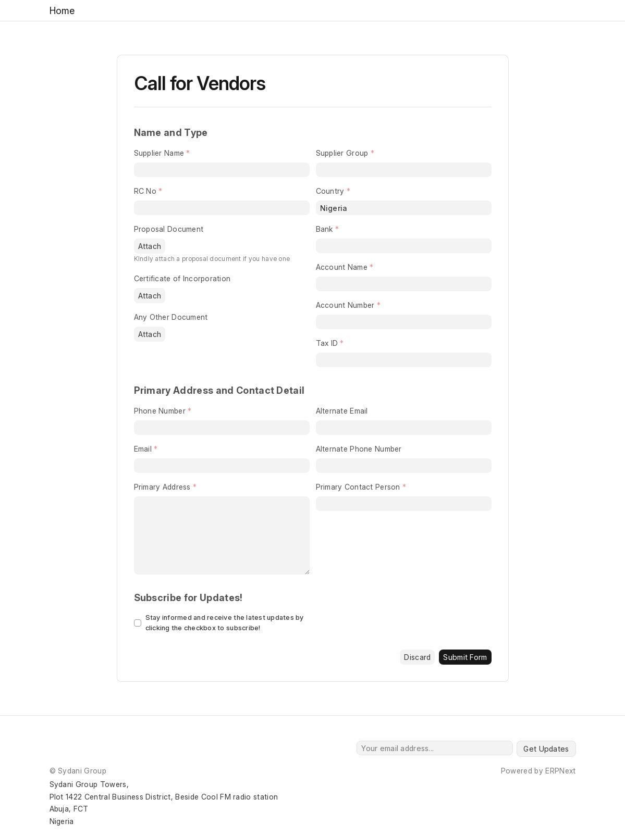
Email (143, 448)
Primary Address (162, 486)
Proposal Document (169, 228)
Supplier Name (159, 152)
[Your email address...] (435, 748)
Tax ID (327, 343)
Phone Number (160, 410)
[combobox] (404, 170)
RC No (145, 190)
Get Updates (546, 748)
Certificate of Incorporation (182, 278)
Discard (417, 657)
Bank (324, 228)
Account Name (341, 267)
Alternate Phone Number (359, 448)
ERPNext (560, 770)
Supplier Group (342, 152)
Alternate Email (342, 410)
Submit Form (465, 657)
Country (330, 190)
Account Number (345, 305)
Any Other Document (171, 317)
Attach (150, 246)
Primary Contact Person (358, 486)
